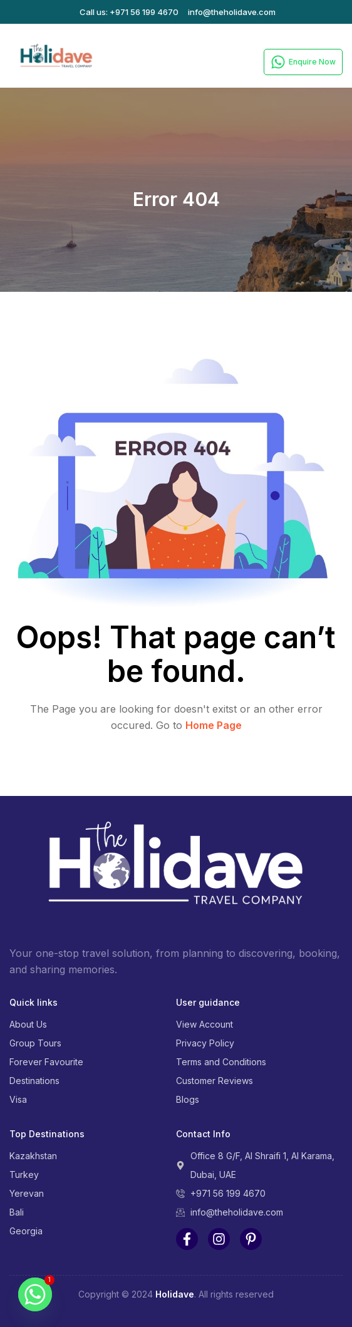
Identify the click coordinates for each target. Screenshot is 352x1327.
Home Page (213, 725)
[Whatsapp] (35, 1294)
